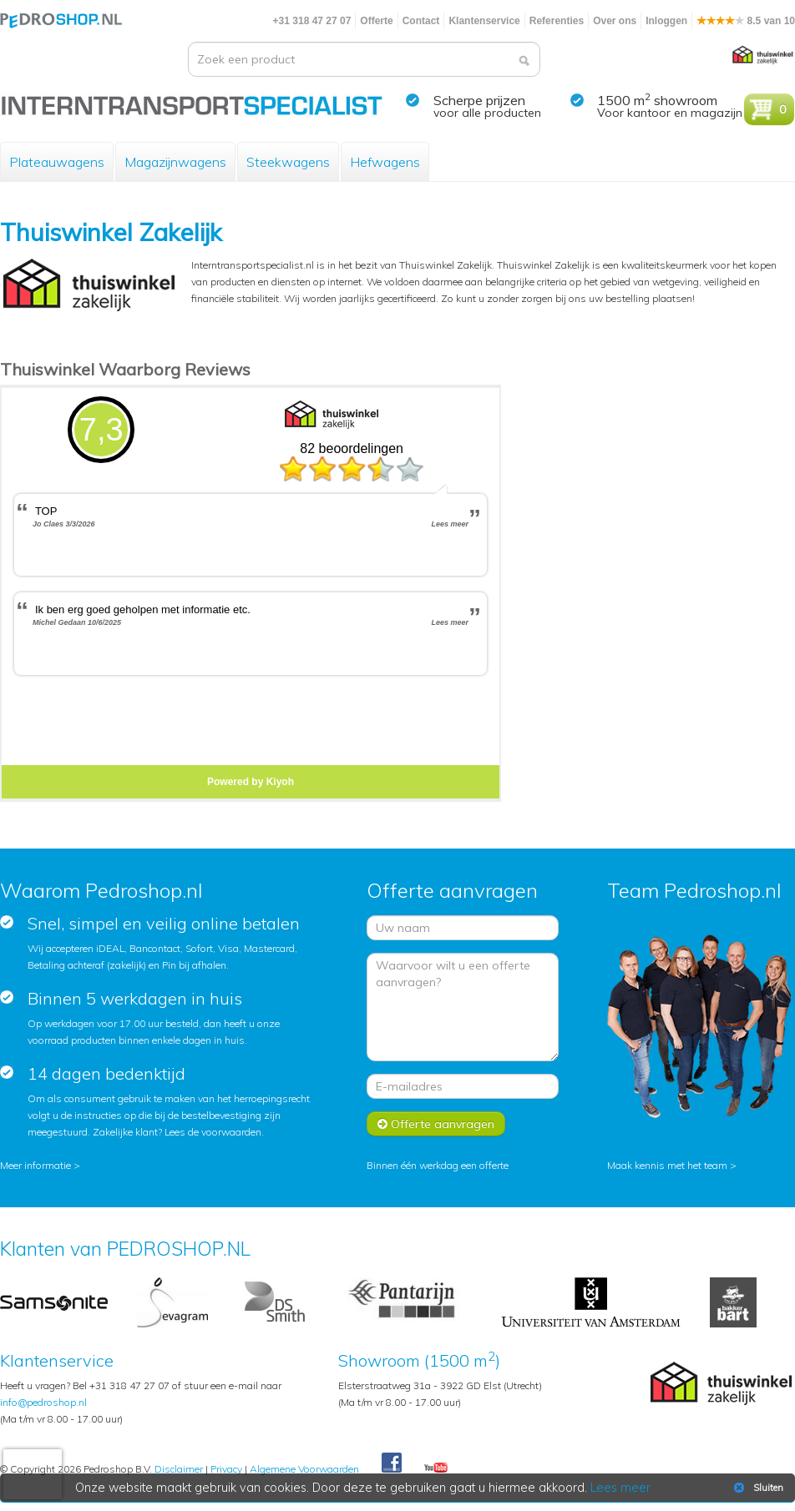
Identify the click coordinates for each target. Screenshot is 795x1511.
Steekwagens (288, 162)
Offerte (376, 21)
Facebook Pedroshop (392, 1463)
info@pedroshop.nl (43, 1402)
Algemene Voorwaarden (304, 1469)
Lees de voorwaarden (213, 1132)
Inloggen (666, 21)
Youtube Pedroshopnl (436, 1468)
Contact (421, 21)
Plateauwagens (56, 162)
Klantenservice (483, 21)
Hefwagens (385, 162)
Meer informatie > (40, 1165)
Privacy (226, 1469)
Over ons (614, 21)
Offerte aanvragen (435, 1123)
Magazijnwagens (175, 162)
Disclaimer (178, 1469)
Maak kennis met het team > (672, 1165)
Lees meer (620, 1487)
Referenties (556, 21)
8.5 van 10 (745, 21)
